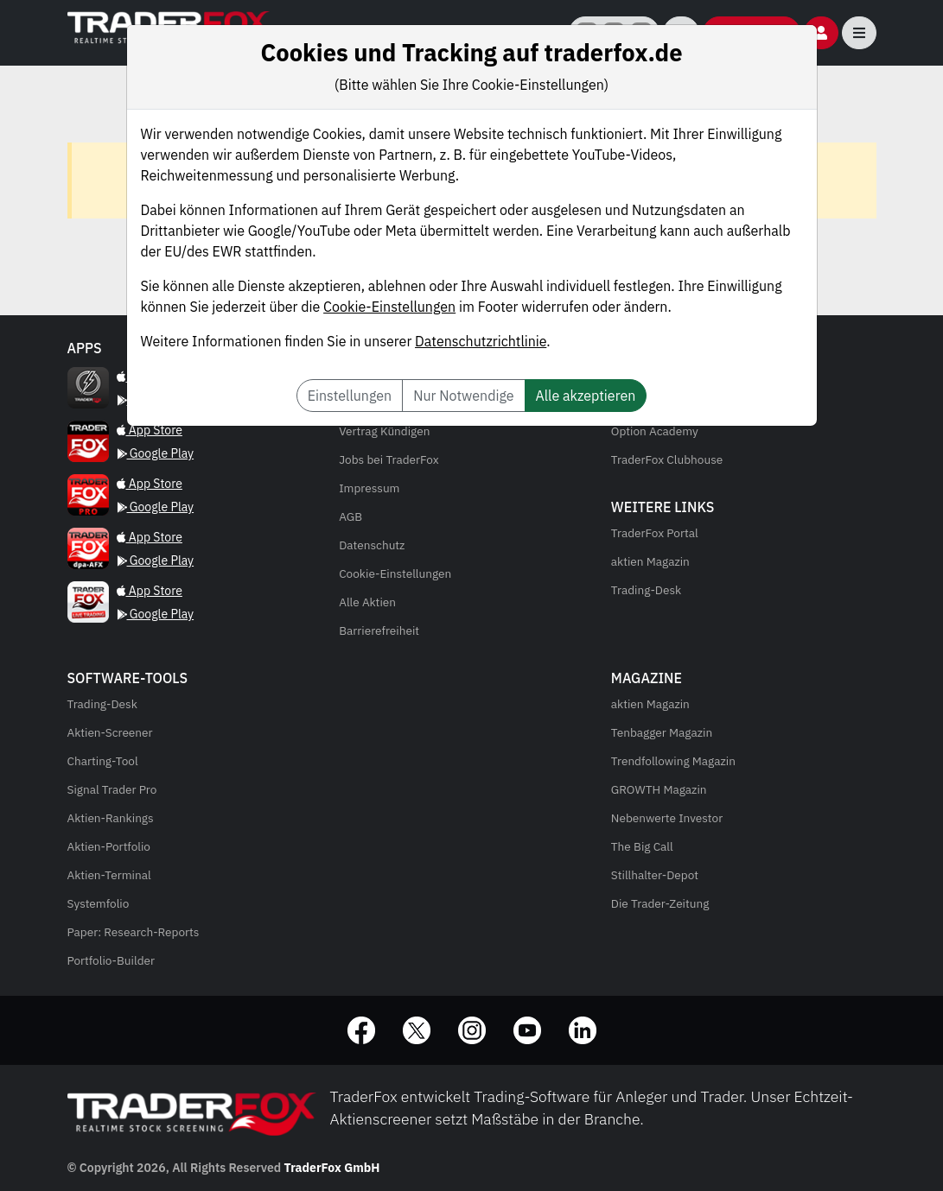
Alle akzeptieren (586, 395)
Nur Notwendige (463, 395)
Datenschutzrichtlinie (480, 341)
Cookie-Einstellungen (389, 306)
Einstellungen (350, 395)
